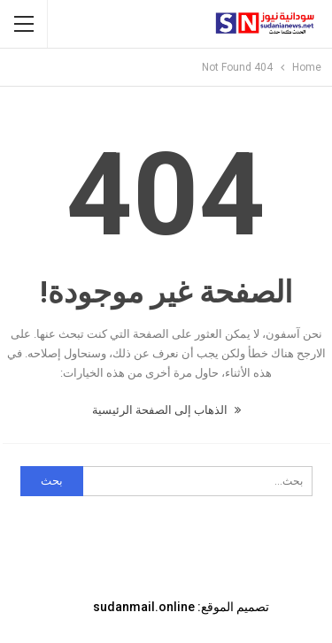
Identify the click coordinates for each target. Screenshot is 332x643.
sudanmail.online (144, 607)
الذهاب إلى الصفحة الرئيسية (166, 410)
